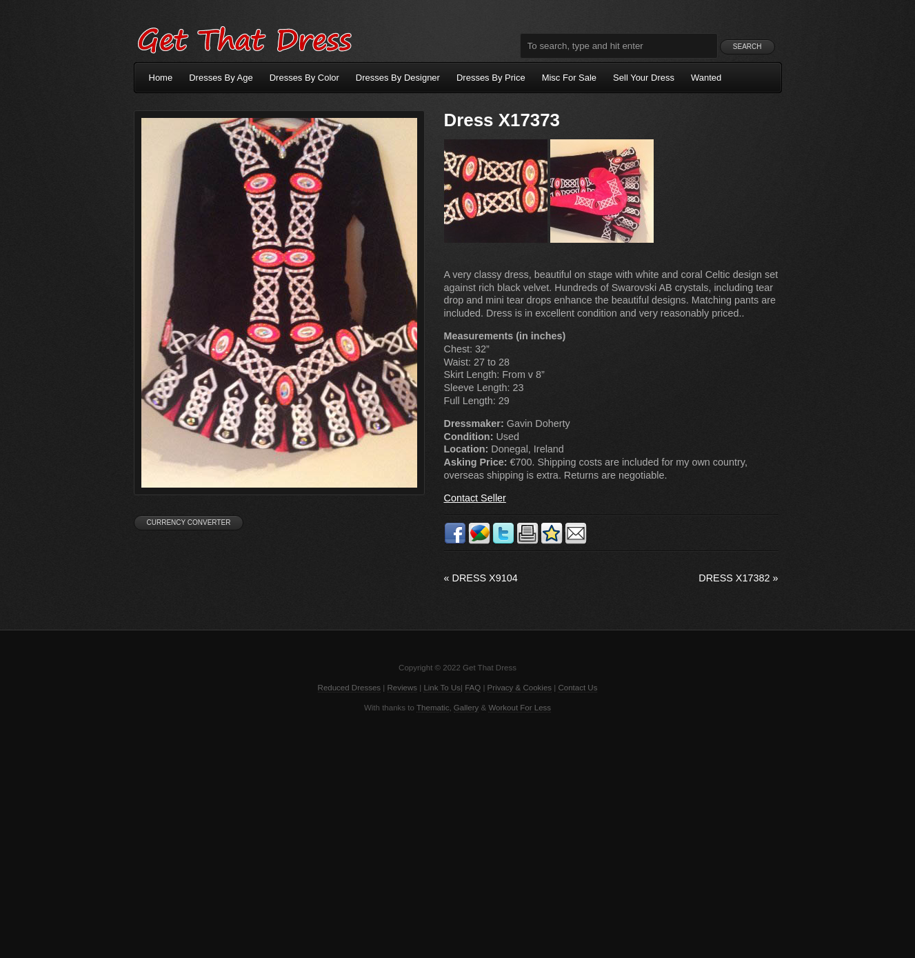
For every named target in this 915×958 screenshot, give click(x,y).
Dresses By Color (304, 77)
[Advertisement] (458, 833)
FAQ (473, 687)
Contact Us (577, 687)
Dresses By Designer (398, 77)
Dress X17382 (738, 577)
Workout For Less (519, 707)
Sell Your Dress (643, 77)
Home (161, 77)
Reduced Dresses (349, 687)
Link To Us (442, 687)
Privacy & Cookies (519, 687)
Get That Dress (244, 38)
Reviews (403, 687)
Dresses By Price (490, 77)
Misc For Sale (569, 77)
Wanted (706, 77)
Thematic (432, 707)
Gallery (466, 707)
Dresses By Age (221, 77)
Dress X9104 (481, 577)
